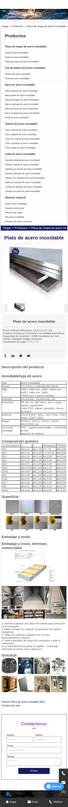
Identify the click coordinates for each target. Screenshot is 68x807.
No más (15, 705)
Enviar (34, 770)
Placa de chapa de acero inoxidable (46, 26)
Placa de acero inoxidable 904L (28, 701)
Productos (17, 26)
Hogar (5, 26)
